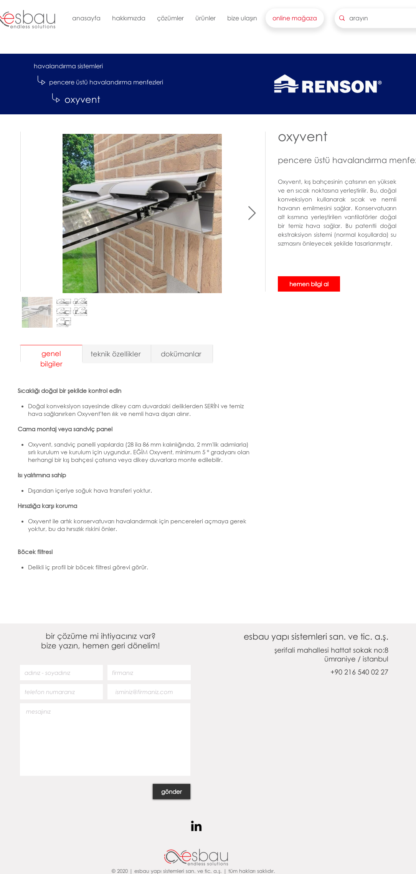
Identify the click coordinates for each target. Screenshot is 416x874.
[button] (128, 18)
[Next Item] (252, 213)
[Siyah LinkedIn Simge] (196, 825)
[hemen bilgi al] (309, 284)
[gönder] (171, 791)
